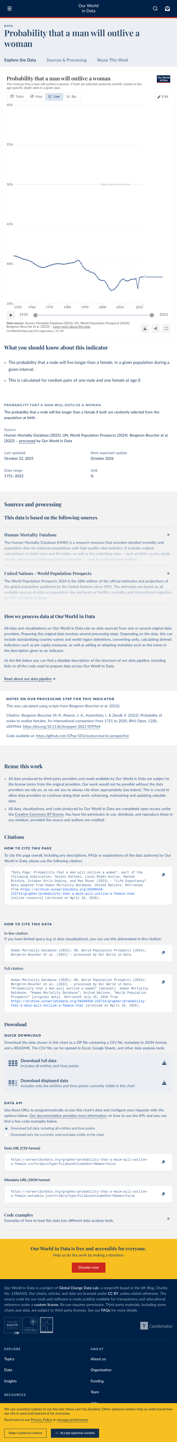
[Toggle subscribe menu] (167, 8)
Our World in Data (88, 8)
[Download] (145, 328)
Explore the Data (20, 60)
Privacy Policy (41, 1420)
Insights (10, 1392)
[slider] (35, 315)
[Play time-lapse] (11, 315)
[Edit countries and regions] (162, 96)
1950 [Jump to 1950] (23, 315)
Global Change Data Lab (79, 1299)
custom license (46, 1315)
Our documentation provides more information (68, 1124)
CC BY (60, 331)
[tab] (17, 96)
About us (98, 1370)
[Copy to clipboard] (157, 875)
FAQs (105, 1321)
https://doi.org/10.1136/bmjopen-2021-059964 (61, 727)
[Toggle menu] (9, 8)
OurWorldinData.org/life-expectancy (30, 331)
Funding (97, 1392)
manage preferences (72, 1420)
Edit (165, 96)
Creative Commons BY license (39, 814)
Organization (101, 1381)
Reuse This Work (112, 60)
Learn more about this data (71, 326)
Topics (9, 1370)
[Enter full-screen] (166, 328)
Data (8, 1381)
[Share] (155, 328)
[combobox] (155, 8)
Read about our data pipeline (29, 679)
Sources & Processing (67, 60)
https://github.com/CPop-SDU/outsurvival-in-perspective (82, 736)
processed (27, 441)
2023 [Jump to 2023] (164, 315)
